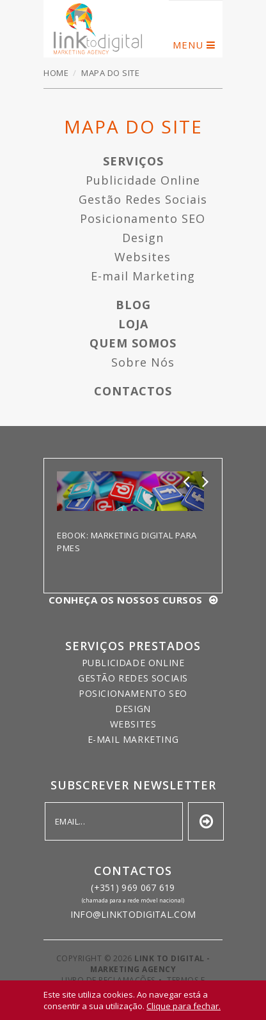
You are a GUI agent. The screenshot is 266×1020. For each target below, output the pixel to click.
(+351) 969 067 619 (133, 887)
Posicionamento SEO (142, 218)
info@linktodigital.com (133, 914)
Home (55, 73)
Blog (133, 304)
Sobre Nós (143, 362)
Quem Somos (133, 343)
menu (188, 44)
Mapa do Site (98, 28)
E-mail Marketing (143, 276)
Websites (142, 256)
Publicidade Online (143, 180)
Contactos (133, 391)
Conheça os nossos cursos (126, 599)
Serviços (133, 161)
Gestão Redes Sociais (143, 199)
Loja (133, 323)
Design (143, 237)
